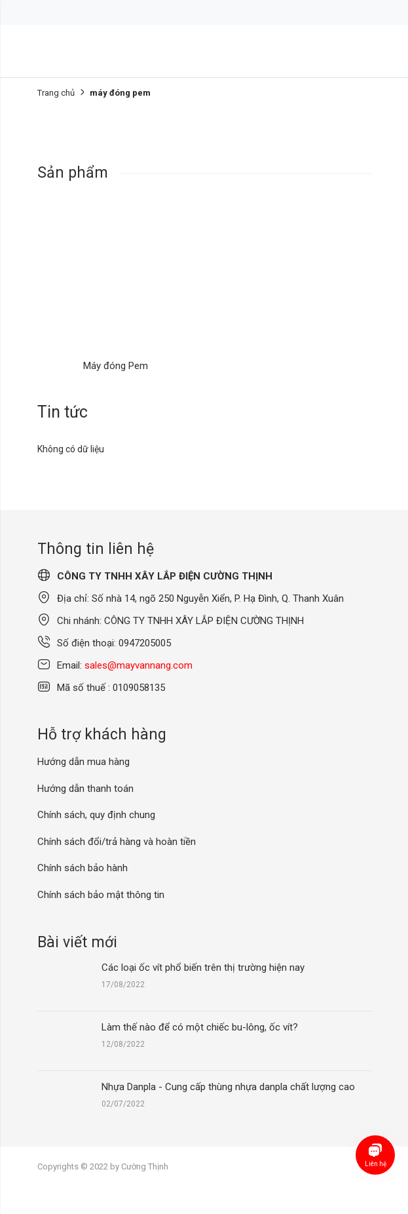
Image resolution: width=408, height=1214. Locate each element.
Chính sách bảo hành (82, 868)
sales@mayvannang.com (138, 665)
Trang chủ (56, 93)
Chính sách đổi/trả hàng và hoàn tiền (116, 842)
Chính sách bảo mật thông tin (100, 895)
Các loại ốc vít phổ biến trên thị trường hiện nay (203, 967)
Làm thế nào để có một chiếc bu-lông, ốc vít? (200, 1027)
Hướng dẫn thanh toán (85, 788)
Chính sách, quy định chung (96, 815)
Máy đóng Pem (115, 366)
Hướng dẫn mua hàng (83, 762)
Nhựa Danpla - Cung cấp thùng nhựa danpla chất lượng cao (228, 1087)
